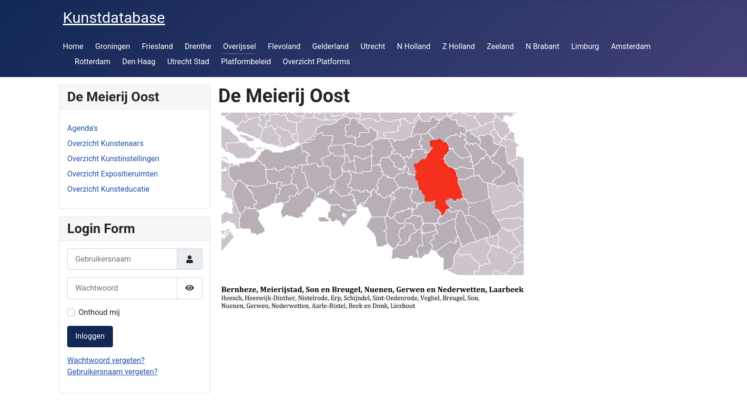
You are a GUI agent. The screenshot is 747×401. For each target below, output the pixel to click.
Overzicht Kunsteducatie (108, 189)
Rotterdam (93, 61)
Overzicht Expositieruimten (112, 173)
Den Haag (139, 61)
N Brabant (542, 46)
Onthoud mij (99, 312)
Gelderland (330, 46)
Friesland (157, 46)
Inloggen (90, 336)
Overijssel (239, 46)
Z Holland (458, 46)
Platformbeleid (246, 61)
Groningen (112, 46)
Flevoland (284, 46)
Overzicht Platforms (316, 61)
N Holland (413, 46)
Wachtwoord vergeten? (106, 360)
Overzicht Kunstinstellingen (113, 158)
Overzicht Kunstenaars (105, 143)
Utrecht (373, 46)
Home (73, 46)
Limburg (585, 46)
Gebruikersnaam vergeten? (112, 371)
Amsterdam (630, 46)
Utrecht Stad (188, 61)
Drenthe (198, 46)
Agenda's (82, 128)
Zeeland (500, 46)
